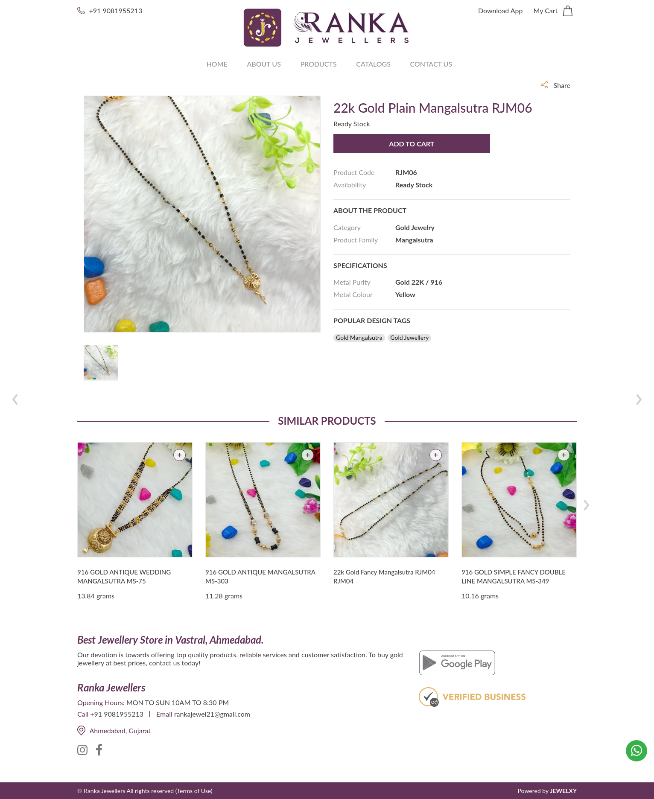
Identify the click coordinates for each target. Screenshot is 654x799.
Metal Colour (353, 294)
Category (347, 227)
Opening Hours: (101, 702)
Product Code (353, 172)
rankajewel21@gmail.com (212, 714)
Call (82, 714)
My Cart (553, 11)
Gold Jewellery (409, 338)
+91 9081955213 (116, 10)
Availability (349, 185)
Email (164, 714)
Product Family (355, 240)
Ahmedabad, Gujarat (114, 730)
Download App (500, 10)
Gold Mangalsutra (359, 338)
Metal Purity (352, 282)
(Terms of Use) (194, 790)
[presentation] (586, 505)
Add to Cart (406, 144)
